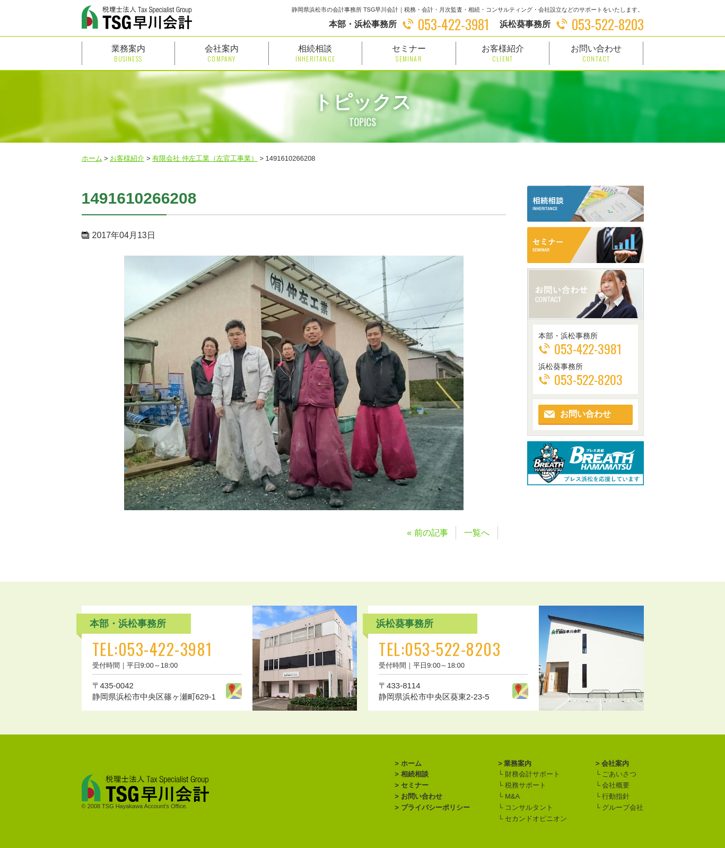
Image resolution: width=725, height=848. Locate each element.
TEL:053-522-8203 (440, 649)
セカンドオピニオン (535, 819)
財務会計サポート (531, 774)
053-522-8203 (608, 24)
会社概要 (615, 785)
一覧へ (477, 532)
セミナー (409, 53)
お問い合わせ (596, 53)
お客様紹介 (502, 53)
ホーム (411, 763)
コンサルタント (528, 807)
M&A (511, 796)
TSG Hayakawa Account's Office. (144, 806)
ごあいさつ (618, 774)
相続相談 (315, 53)
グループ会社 (622, 807)
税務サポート (524, 785)
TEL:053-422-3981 (152, 649)
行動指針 (615, 796)
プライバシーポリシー (435, 807)
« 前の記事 (427, 532)
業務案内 (128, 53)
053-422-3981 (453, 24)
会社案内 (221, 53)
